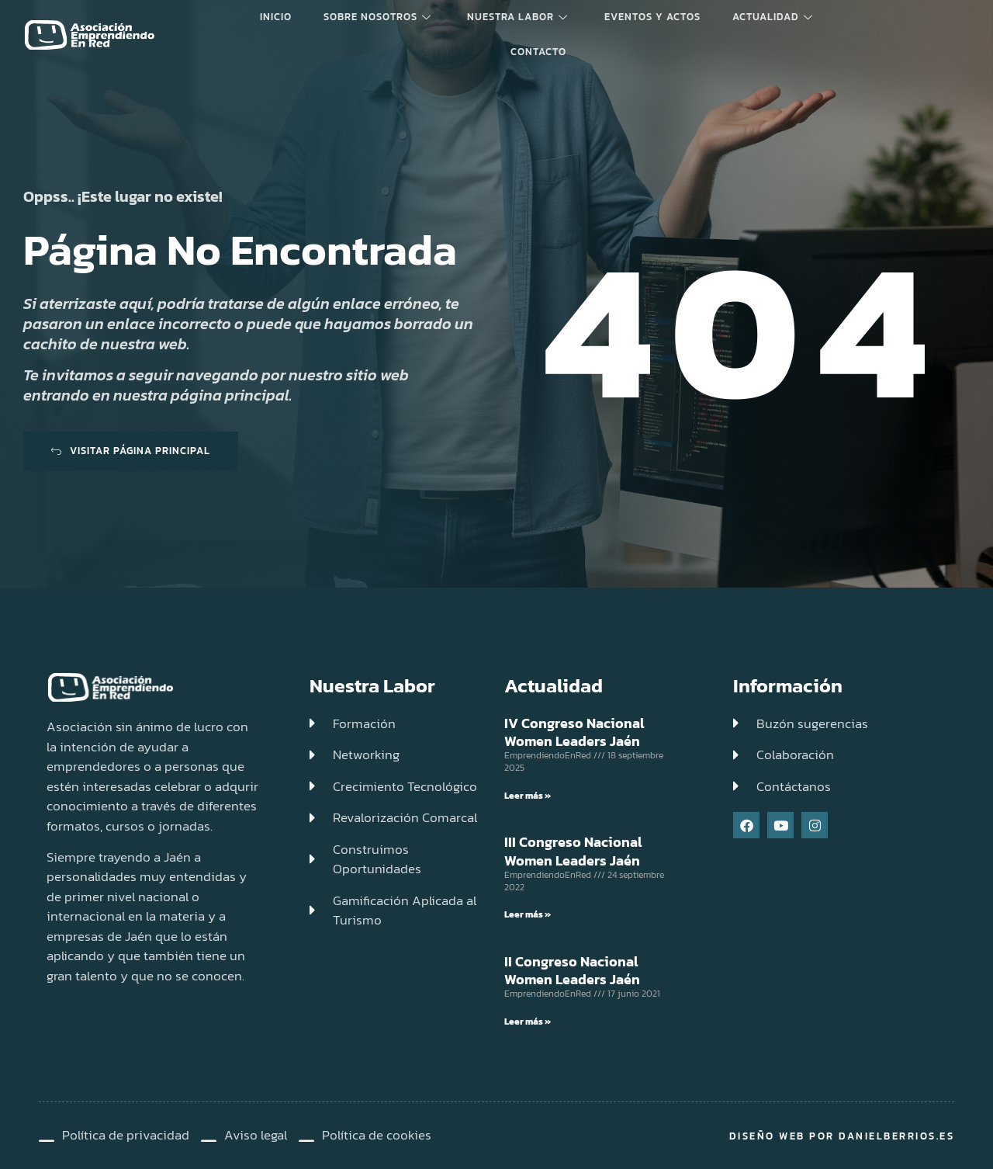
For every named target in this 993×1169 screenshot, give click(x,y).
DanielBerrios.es (896, 1136)
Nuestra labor (517, 16)
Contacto (538, 50)
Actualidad (765, 16)
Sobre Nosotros (380, 16)
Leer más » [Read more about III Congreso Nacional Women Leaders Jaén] (527, 914)
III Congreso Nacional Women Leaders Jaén (573, 850)
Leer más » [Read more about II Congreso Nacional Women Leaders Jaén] (527, 1022)
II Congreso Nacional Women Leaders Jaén (572, 970)
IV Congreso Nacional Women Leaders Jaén (574, 732)
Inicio (283, 16)
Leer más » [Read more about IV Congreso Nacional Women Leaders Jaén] (527, 796)
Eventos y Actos (648, 16)
